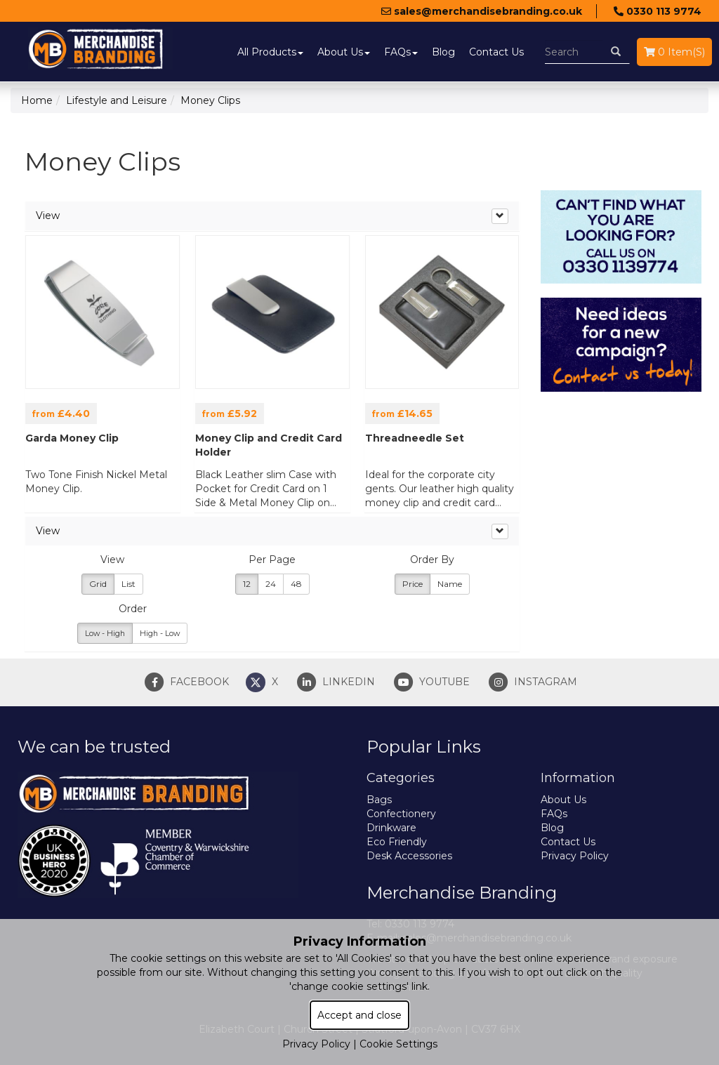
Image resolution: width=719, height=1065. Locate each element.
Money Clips (210, 100)
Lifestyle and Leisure (116, 100)
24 (270, 583)
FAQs (401, 52)
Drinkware (391, 827)
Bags (379, 799)
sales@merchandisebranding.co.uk (481, 11)
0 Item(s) (674, 52)
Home (37, 100)
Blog (443, 52)
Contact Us (496, 52)
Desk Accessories (409, 855)
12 (247, 583)
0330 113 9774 (657, 11)
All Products (270, 52)
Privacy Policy (575, 855)
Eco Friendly (397, 841)
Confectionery (401, 813)
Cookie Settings (398, 1044)
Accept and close (359, 1015)
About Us (343, 52)
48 (296, 583)
